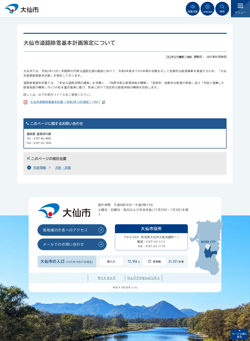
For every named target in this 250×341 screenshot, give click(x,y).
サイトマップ (107, 278)
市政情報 (39, 167)
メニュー (240, 9)
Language (207, 9)
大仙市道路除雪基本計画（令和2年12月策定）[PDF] (65, 102)
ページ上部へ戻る (239, 335)
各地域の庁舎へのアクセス (65, 230)
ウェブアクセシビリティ (143, 278)
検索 (222, 9)
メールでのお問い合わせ (63, 244)
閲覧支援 (192, 9)
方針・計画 (63, 167)
